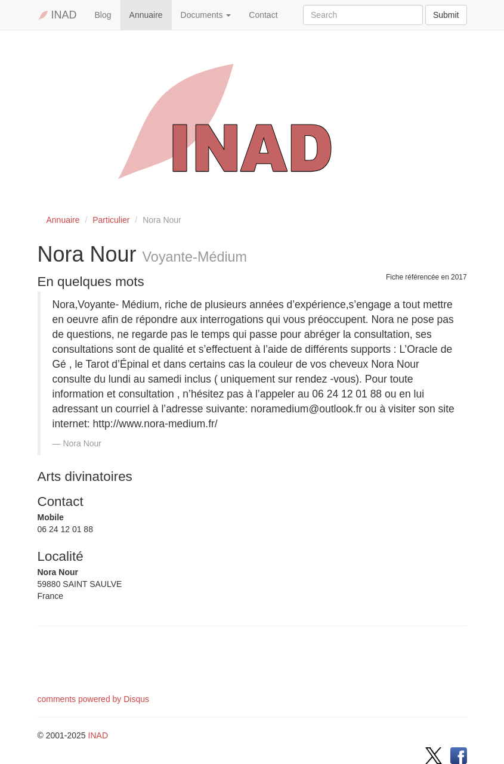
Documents (206, 15)
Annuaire (146, 15)
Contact (263, 15)
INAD (57, 15)
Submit (446, 15)
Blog (103, 15)
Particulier (110, 220)
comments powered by (94, 699)
